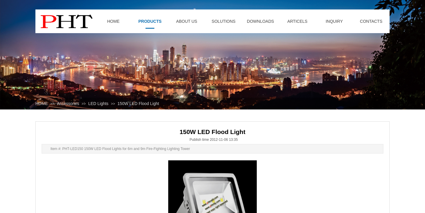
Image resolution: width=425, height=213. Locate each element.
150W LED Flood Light (138, 103)
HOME (41, 103)
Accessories (68, 103)
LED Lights (98, 103)
